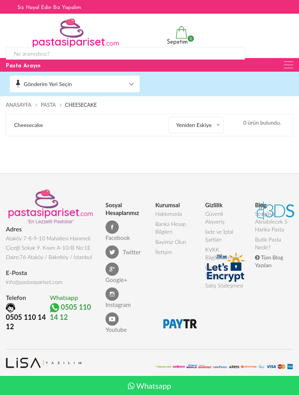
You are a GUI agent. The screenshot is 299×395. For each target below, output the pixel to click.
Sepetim (176, 35)
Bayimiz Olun (170, 241)
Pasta (48, 105)
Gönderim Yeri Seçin (48, 84)
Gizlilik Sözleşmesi (217, 271)
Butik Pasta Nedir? (268, 243)
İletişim (163, 252)
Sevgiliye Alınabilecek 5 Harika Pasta (271, 221)
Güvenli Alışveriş (214, 217)
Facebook (118, 230)
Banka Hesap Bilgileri (170, 227)
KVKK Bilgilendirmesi (222, 253)
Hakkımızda (168, 213)
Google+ (116, 273)
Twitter (123, 252)
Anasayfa (19, 105)
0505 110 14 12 (26, 322)
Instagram (118, 297)
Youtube (116, 322)
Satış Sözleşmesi (224, 285)
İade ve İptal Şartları (219, 235)
